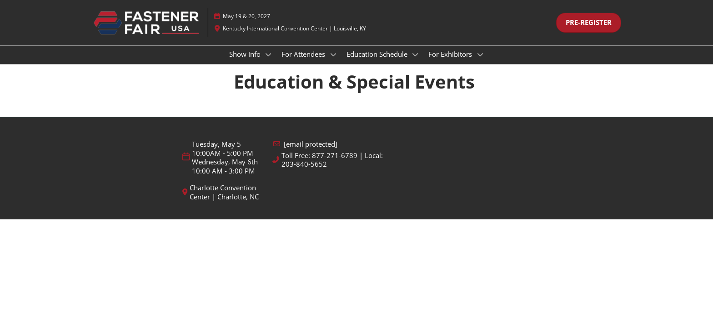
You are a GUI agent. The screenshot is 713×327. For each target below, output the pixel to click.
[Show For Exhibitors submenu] (480, 63)
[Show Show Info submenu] (269, 63)
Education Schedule (377, 62)
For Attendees (304, 62)
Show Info (245, 62)
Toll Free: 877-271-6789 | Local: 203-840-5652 (332, 168)
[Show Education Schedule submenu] (416, 63)
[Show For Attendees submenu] (333, 63)
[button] (588, 31)
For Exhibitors (451, 62)
